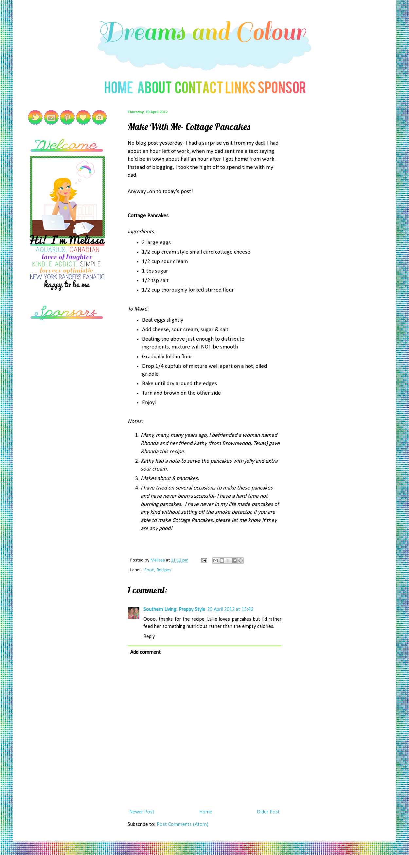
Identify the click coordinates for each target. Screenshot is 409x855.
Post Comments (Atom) (182, 824)
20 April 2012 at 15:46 (230, 609)
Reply (149, 636)
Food (149, 570)
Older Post (268, 812)
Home (205, 812)
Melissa (158, 560)
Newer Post (141, 812)
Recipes (164, 570)
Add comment (145, 652)
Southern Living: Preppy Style (174, 609)
